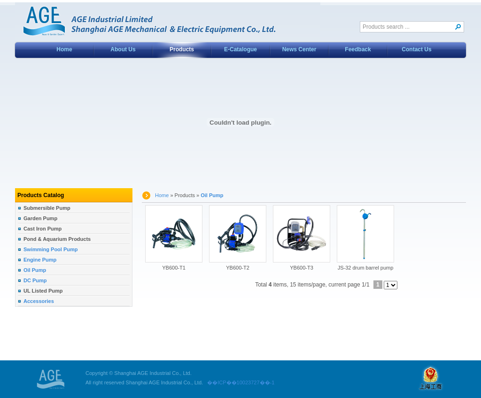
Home (64, 49)
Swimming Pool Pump (50, 249)
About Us (122, 49)
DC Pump (35, 280)
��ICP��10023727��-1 (238, 382)
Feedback (358, 49)
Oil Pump (34, 270)
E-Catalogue (240, 49)
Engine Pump (39, 260)
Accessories (38, 301)
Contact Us (416, 49)
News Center (299, 49)
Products (182, 49)
